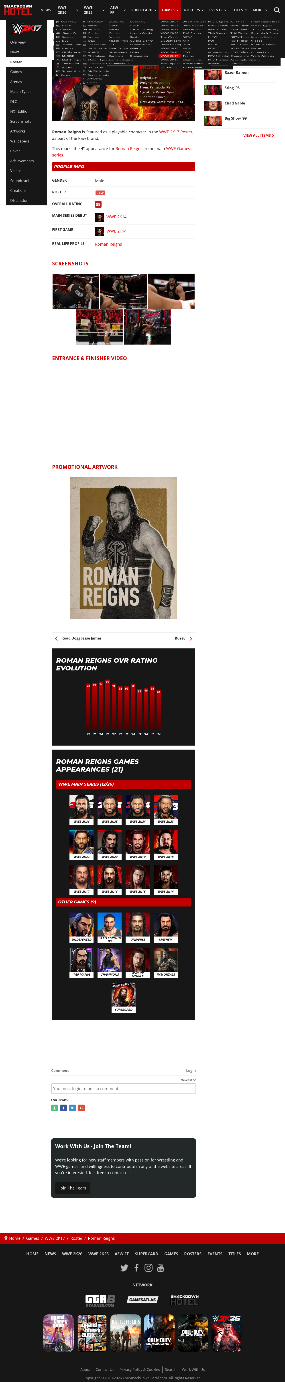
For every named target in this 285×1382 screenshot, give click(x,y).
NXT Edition (20, 111)
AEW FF (114, 10)
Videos (16, 170)
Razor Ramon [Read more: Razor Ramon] (237, 72)
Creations (18, 190)
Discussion (19, 200)
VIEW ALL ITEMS (258, 135)
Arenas (16, 81)
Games (168, 10)
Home (32, 1253)
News (46, 10)
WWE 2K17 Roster (71, 39)
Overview (18, 42)
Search (171, 1369)
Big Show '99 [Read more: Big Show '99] (236, 118)
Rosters (192, 10)
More (258, 10)
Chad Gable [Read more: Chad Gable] (235, 103)
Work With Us (193, 1369)
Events (215, 10)
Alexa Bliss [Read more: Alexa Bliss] (234, 57)
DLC (13, 101)
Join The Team (72, 1188)
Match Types (20, 91)
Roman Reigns (129, 148)
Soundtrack (20, 180)
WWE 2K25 (88, 10)
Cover (15, 150)
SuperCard (142, 10)
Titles (237, 10)
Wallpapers (19, 141)
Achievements (22, 160)
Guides (16, 71)
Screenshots (20, 121)
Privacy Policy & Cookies (140, 1369)
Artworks (17, 131)
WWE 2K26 (62, 10)
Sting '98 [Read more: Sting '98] (232, 87)
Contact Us (105, 1369)
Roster (16, 62)
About (85, 1369)
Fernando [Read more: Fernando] (233, 41)
